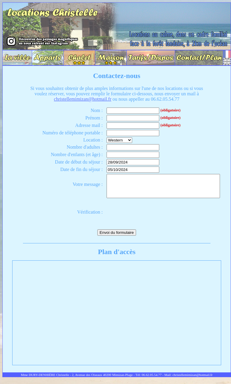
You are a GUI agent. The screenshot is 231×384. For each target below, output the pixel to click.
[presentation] (143, 216)
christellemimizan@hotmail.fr (82, 99)
